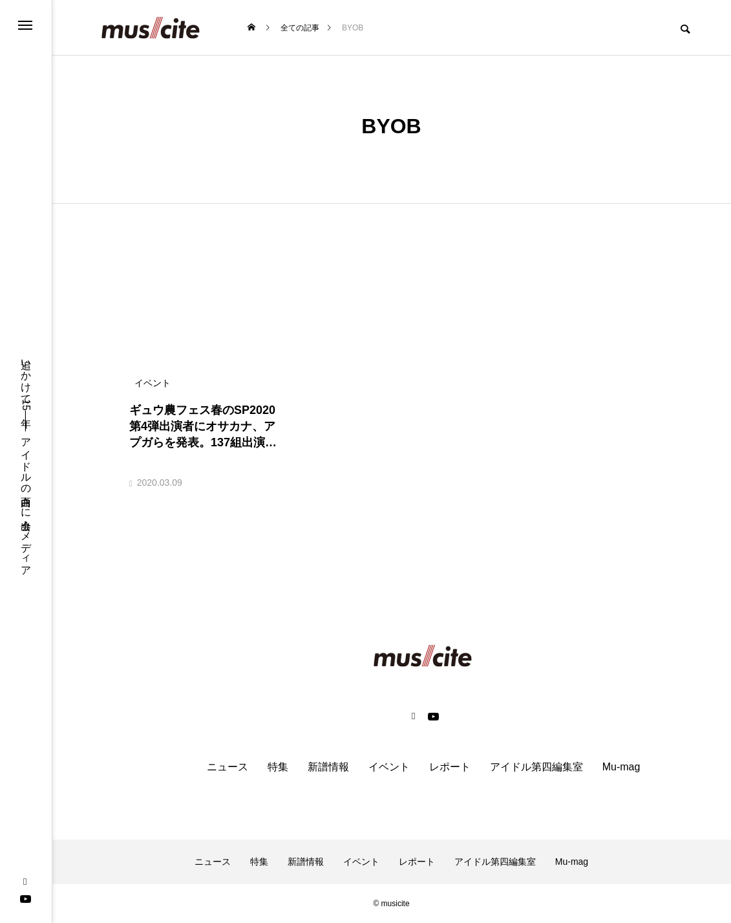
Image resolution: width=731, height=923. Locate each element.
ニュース (227, 766)
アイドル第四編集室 (536, 766)
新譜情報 (328, 766)
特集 (278, 766)
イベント (389, 766)
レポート (450, 766)
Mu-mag (621, 766)
